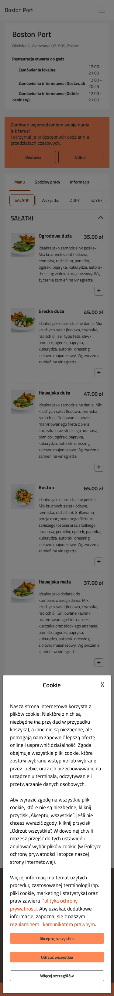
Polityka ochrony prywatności (44, 905)
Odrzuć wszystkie (57, 957)
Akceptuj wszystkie (57, 938)
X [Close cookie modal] (102, 684)
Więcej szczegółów (57, 975)
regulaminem (24, 924)
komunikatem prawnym (69, 924)
